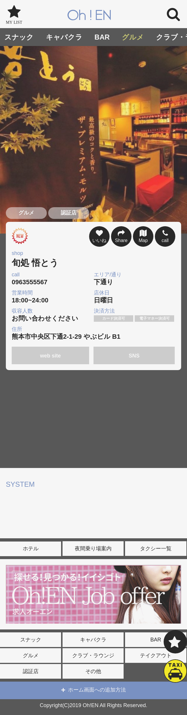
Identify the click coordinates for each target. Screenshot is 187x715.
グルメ (133, 37)
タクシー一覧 (156, 548)
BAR (102, 37)
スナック (19, 37)
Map (143, 236)
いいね (99, 236)
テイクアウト (156, 655)
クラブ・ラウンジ (93, 655)
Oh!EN (89, 16)
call (165, 236)
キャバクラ (64, 37)
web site (50, 356)
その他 (93, 671)
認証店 (31, 671)
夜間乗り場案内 (93, 548)
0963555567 (52, 278)
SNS (134, 356)
